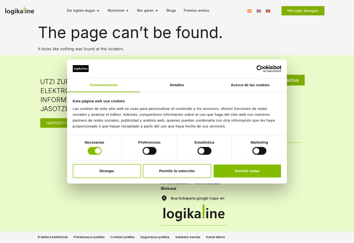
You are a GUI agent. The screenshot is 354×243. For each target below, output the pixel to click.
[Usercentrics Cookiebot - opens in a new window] (260, 69)
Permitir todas (247, 171)
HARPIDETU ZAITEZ (63, 123)
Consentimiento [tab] (104, 85)
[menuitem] (249, 10)
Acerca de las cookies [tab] (250, 85)
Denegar (106, 171)
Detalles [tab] (177, 85)
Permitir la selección (177, 171)
